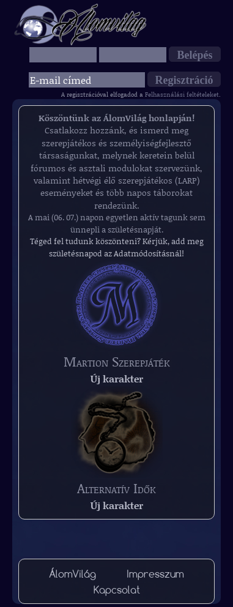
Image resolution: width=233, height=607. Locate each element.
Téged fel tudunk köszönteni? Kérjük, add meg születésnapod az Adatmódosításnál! (117, 247)
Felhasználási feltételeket (182, 94)
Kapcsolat (117, 589)
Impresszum (155, 573)
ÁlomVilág (72, 573)
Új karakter (117, 378)
